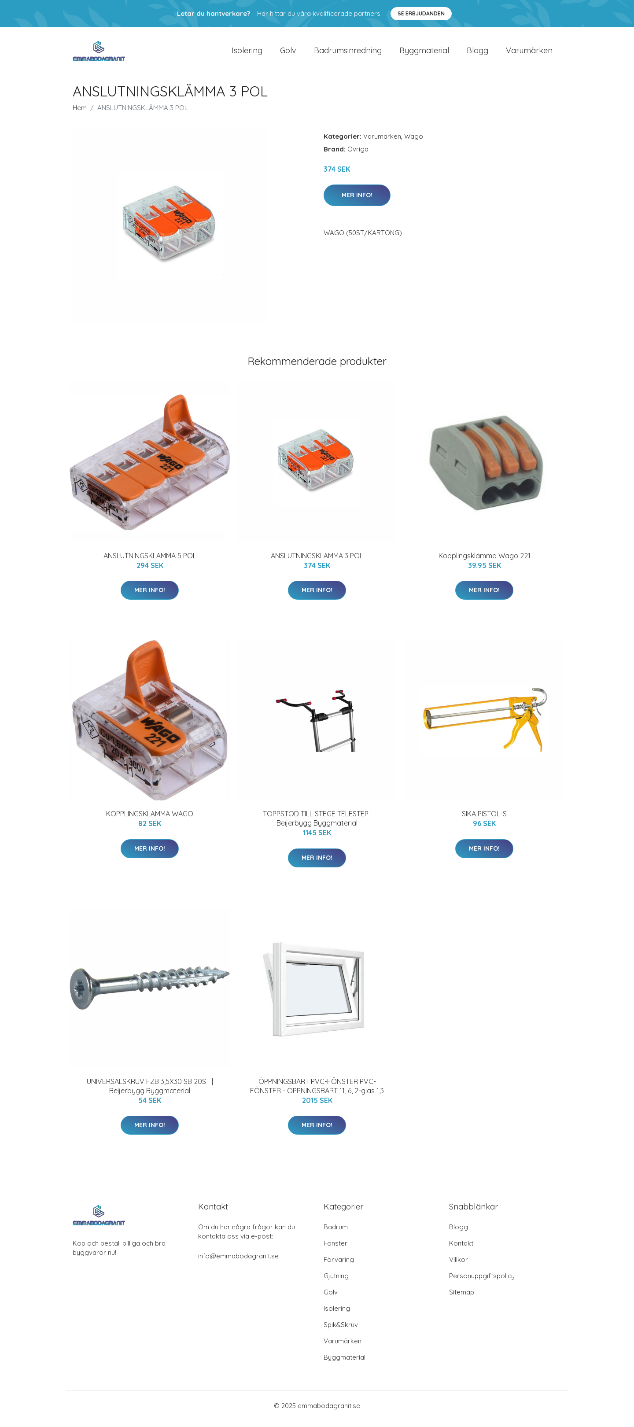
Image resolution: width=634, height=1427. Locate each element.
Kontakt (461, 1249)
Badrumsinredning (348, 53)
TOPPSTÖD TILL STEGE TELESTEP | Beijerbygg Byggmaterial (317, 824)
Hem (80, 114)
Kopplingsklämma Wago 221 (485, 561)
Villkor (458, 1265)
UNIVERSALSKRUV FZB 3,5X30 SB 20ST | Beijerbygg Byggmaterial (150, 1092)
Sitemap (461, 1298)
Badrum (336, 1233)
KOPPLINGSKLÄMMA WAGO (149, 819)
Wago (413, 142)
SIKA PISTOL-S (484, 819)
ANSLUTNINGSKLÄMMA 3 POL (317, 561)
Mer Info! (357, 201)
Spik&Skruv (341, 1331)
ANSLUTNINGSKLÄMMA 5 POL (149, 561)
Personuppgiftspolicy (482, 1282)
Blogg (477, 53)
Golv (288, 53)
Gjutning (336, 1282)
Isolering (247, 53)
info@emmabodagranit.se (238, 1262)
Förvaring (339, 1265)
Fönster (335, 1249)
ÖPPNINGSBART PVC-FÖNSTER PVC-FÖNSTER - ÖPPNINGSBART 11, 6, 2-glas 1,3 (317, 1092)
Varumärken (529, 53)
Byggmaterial (424, 53)
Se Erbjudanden (421, 13)
